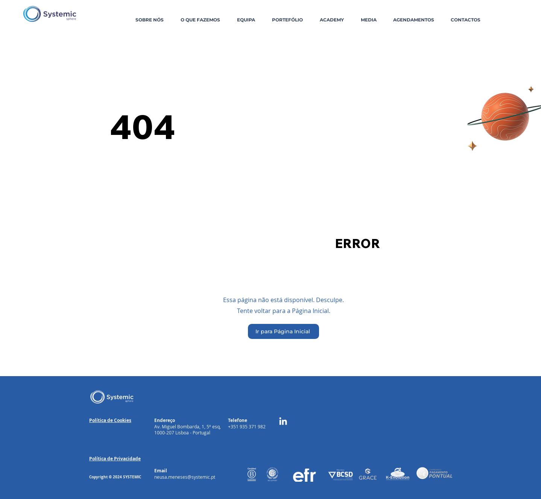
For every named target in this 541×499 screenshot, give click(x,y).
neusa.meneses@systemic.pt (184, 477)
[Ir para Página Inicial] (283, 331)
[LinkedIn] (283, 421)
